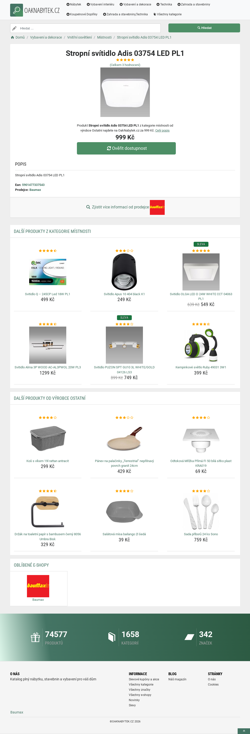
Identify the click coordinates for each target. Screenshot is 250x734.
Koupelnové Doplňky (82, 14)
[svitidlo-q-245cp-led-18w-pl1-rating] (48, 250)
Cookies (213, 684)
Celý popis (162, 130)
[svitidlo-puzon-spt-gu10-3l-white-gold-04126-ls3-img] (124, 345)
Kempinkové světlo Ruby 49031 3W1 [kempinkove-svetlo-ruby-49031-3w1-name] (201, 367)
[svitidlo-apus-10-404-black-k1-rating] (124, 250)
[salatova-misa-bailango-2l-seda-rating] (124, 491)
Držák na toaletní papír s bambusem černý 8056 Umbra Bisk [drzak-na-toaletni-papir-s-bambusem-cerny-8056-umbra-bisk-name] (48, 536)
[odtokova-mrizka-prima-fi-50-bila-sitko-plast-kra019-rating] (201, 417)
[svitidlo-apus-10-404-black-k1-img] (124, 271)
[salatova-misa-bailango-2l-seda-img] (124, 512)
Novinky (134, 700)
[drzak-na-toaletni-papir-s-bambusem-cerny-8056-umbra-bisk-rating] (48, 491)
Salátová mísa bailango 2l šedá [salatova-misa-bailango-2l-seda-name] (124, 534)
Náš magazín (177, 679)
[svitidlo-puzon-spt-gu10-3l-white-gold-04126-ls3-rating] (124, 324)
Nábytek (73, 4)
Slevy (132, 705)
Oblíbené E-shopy (31, 565)
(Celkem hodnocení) (125, 65)
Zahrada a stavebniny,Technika (125, 14)
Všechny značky (139, 689)
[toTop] (244, 731)
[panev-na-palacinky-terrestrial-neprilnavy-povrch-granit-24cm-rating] (124, 417)
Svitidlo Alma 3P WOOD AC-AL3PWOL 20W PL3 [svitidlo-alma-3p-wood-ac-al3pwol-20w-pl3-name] (48, 367)
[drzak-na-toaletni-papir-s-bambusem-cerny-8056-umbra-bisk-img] (48, 512)
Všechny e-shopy (140, 695)
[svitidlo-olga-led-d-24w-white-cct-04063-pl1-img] (201, 271)
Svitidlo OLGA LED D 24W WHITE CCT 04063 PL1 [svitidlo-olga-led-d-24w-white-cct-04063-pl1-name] (201, 296)
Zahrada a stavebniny (193, 4)
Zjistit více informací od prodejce (124, 207)
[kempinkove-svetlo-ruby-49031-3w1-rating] (201, 324)
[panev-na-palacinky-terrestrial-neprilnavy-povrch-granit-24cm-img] (124, 438)
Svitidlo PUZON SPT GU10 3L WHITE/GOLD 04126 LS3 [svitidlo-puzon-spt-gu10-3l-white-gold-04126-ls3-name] (124, 369)
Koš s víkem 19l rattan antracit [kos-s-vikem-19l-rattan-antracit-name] (47, 461)
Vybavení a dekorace (135, 4)
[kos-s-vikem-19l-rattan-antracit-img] (48, 438)
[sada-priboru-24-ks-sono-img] (201, 512)
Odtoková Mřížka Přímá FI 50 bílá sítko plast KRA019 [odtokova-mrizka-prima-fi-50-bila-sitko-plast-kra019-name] (200, 463)
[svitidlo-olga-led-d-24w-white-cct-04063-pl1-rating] (201, 250)
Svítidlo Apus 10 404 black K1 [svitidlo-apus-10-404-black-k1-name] (124, 294)
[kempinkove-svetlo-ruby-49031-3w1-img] (201, 345)
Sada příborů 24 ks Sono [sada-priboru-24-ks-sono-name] (201, 534)
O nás (212, 679)
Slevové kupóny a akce (144, 679)
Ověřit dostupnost (126, 148)
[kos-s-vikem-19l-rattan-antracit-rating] (48, 417)
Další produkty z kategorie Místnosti (52, 231)
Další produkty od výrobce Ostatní (50, 398)
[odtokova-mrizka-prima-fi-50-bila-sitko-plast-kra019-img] (201, 438)
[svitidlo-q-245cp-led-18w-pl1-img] (48, 271)
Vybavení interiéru (100, 4)
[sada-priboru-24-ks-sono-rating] (201, 491)
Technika (164, 4)
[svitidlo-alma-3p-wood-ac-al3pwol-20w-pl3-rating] (48, 324)
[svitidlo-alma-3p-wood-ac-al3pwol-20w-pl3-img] (48, 345)
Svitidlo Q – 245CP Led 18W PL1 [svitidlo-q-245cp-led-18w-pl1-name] (47, 294)
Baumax (35, 190)
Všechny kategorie (167, 14)
